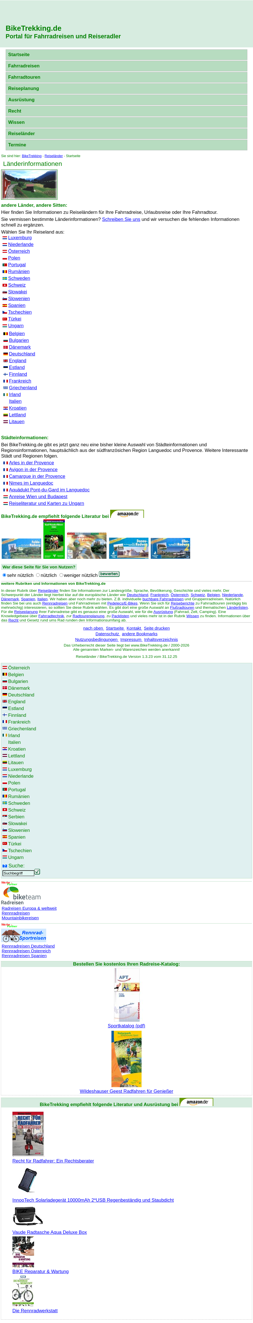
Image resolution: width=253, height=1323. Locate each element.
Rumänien (19, 271)
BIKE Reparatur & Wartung (40, 1268)
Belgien (17, 333)
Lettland (17, 414)
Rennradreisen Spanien (24, 955)
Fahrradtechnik (51, 616)
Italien (15, 401)
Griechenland (23, 387)
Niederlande (21, 244)
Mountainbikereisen (20, 917)
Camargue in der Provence (37, 476)
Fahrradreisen (23, 66)
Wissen (16, 122)
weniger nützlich (81, 575)
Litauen (17, 421)
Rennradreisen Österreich (26, 950)
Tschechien (20, 312)
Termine (17, 145)
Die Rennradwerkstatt (35, 1307)
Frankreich (20, 381)
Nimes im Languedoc (31, 483)
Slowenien (19, 298)
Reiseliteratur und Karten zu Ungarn (46, 503)
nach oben (93, 628)
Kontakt (134, 628)
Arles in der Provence (31, 462)
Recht (14, 111)
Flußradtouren (182, 607)
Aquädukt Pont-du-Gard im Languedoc (49, 490)
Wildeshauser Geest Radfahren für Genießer (126, 1088)
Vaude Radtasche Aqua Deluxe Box (49, 1229)
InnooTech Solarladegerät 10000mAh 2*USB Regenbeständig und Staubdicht (93, 1197)
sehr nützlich (20, 575)
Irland (15, 394)
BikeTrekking (32, 156)
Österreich (19, 251)
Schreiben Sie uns (121, 219)
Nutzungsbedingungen (97, 639)
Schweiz (17, 285)
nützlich (49, 575)
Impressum (131, 639)
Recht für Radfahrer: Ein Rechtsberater (53, 1158)
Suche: (16, 866)
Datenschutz (108, 633)
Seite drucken (157, 628)
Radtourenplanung (89, 616)
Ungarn (16, 325)
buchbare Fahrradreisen (163, 599)
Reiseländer (21, 133)
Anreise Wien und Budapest (38, 496)
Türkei (14, 319)
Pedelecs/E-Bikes (122, 603)
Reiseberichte (182, 603)
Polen (14, 258)
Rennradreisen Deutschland (28, 946)
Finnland (18, 374)
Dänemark (20, 347)
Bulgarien (19, 340)
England (17, 360)
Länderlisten (237, 607)
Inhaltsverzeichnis (161, 639)
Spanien (16, 305)
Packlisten (120, 616)
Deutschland (22, 354)
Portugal (17, 264)
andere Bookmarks (139, 633)
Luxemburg (20, 237)
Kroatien (17, 408)
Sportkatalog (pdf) (126, 1022)
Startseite (19, 54)
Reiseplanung (23, 88)
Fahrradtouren (24, 77)
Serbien (16, 816)
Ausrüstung (21, 99)
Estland (17, 367)
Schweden (19, 278)
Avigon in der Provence (33, 469)
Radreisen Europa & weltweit (29, 908)
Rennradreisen (55, 603)
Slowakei (17, 292)
